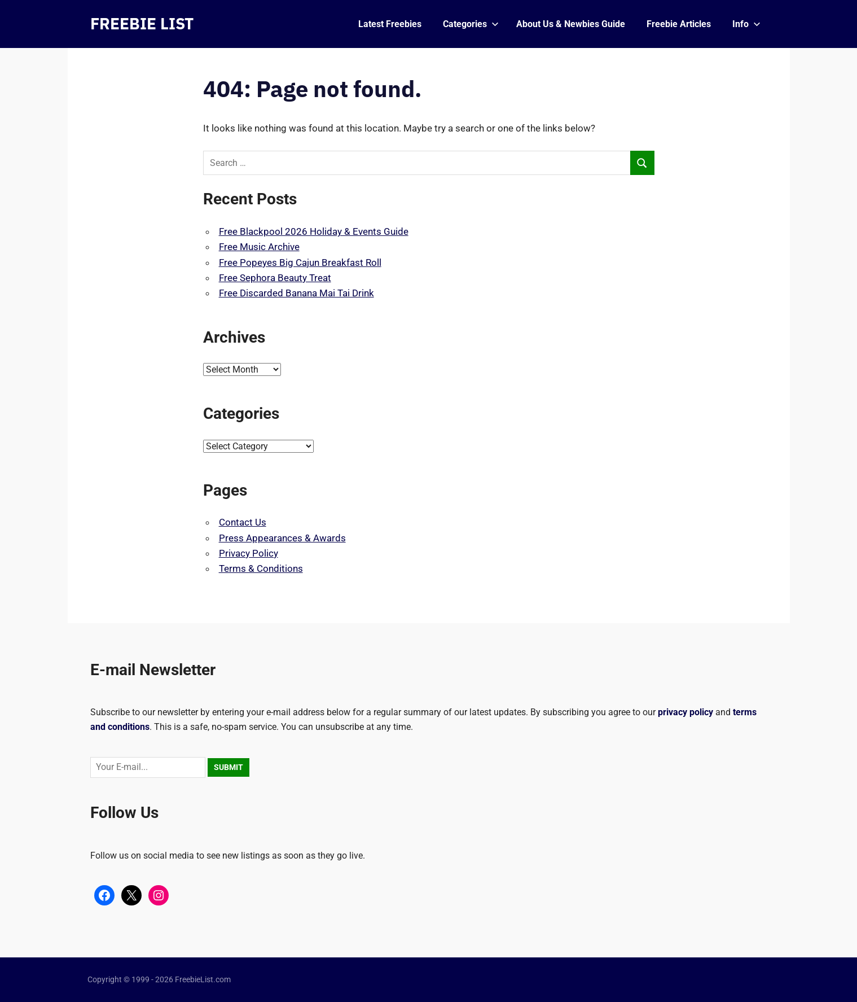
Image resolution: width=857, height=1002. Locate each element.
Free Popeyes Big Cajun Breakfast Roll (300, 262)
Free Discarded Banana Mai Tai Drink (296, 293)
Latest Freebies (389, 24)
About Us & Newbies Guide (570, 24)
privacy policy (685, 712)
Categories (471, 24)
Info (746, 24)
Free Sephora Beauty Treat (275, 277)
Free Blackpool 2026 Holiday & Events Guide (313, 231)
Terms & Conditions (261, 568)
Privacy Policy (248, 553)
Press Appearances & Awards (282, 538)
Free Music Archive (259, 246)
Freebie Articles (679, 24)
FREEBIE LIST (142, 23)
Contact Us (242, 522)
